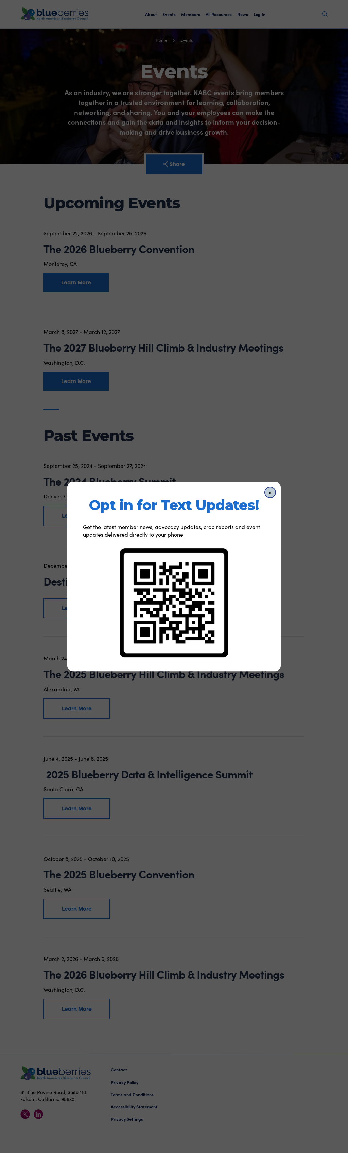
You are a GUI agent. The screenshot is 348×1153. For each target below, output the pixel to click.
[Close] (270, 492)
